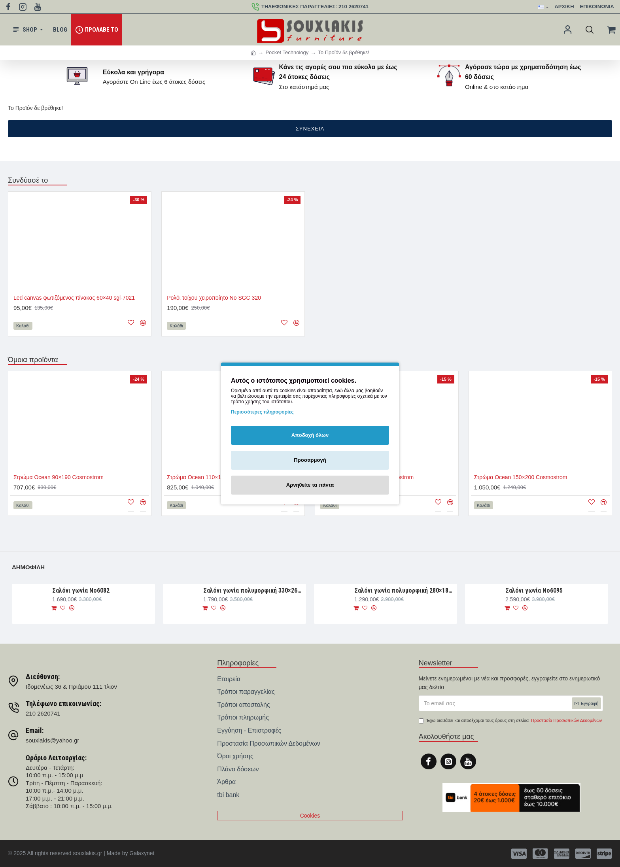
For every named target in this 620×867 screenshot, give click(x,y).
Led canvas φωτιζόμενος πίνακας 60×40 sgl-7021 (74, 298)
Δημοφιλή (28, 567)
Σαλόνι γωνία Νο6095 (534, 590)
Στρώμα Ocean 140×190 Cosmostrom (367, 477)
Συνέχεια (310, 129)
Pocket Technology (286, 52)
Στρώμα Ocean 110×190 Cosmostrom (213, 477)
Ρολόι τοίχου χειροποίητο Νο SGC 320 (214, 298)
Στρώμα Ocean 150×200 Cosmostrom (520, 477)
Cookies (310, 815)
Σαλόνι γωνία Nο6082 (81, 590)
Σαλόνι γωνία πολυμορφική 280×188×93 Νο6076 (404, 590)
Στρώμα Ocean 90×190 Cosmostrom (58, 477)
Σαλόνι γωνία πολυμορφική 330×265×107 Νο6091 (253, 590)
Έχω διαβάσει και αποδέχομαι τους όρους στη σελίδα (511, 720)
